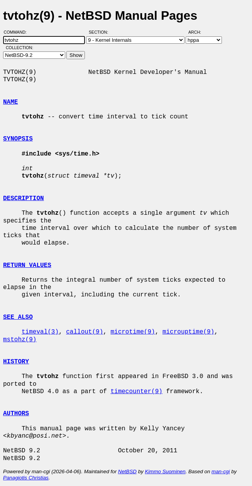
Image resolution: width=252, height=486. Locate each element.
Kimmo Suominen (165, 471)
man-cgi (220, 471)
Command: (17, 32)
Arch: (198, 32)
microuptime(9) (188, 332)
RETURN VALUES (27, 265)
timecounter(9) (136, 391)
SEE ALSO (18, 317)
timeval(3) (40, 332)
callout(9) (84, 332)
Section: (100, 32)
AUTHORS (16, 413)
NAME (10, 102)
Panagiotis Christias (26, 478)
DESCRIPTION (23, 198)
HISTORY (16, 362)
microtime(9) (132, 332)
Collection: (19, 47)
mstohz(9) (19, 339)
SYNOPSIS (18, 139)
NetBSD (127, 471)
